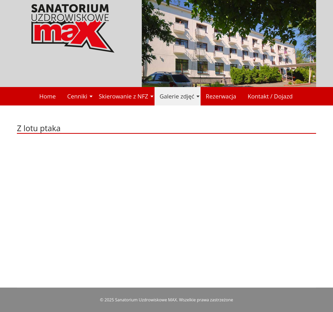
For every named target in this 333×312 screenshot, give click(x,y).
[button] (77, 96)
